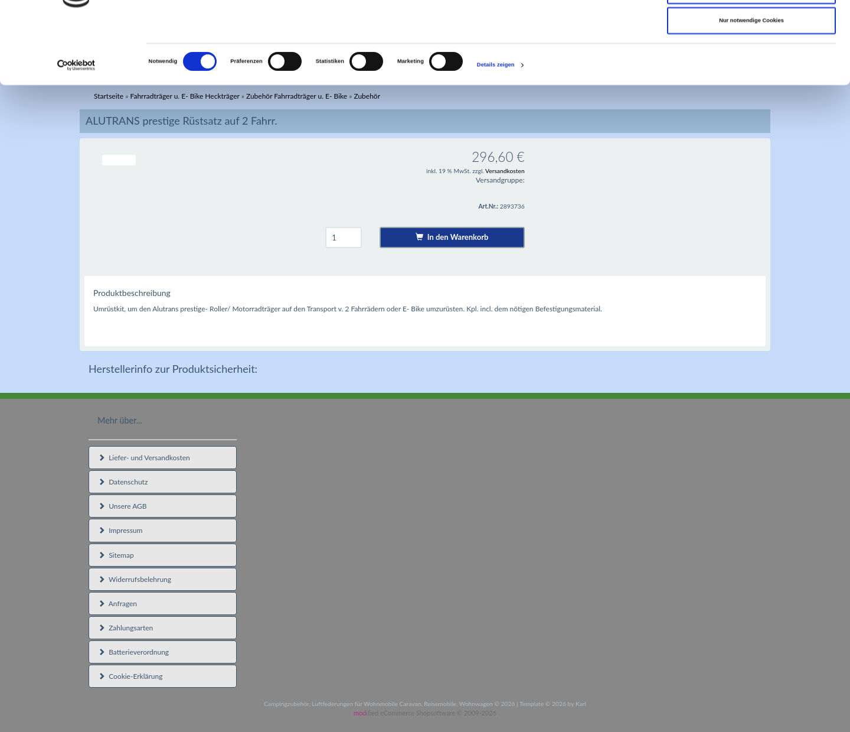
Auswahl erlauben (751, 58)
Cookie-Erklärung (130, 676)
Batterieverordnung (133, 652)
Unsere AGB (122, 506)
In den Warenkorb (452, 237)
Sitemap (116, 555)
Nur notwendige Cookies (751, 89)
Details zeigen (496, 133)
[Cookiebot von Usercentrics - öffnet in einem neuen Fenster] (76, 133)
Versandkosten (505, 170)
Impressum (120, 530)
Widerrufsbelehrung (134, 579)
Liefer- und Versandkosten (144, 457)
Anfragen (117, 603)
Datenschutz (123, 481)
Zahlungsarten (125, 627)
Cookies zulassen (751, 28)
